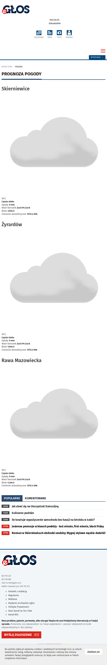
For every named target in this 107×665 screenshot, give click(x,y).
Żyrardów (55, 23)
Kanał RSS (13, 614)
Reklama (12, 599)
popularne (12, 498)
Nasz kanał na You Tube (20, 610)
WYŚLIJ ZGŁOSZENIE (18, 635)
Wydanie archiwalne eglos (21, 603)
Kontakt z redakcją (17, 591)
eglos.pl (55, 20)
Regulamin (13, 595)
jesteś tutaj (7, 67)
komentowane (35, 498)
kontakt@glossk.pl (13, 583)
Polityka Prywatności (18, 607)
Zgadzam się (94, 651)
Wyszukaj (97, 57)
